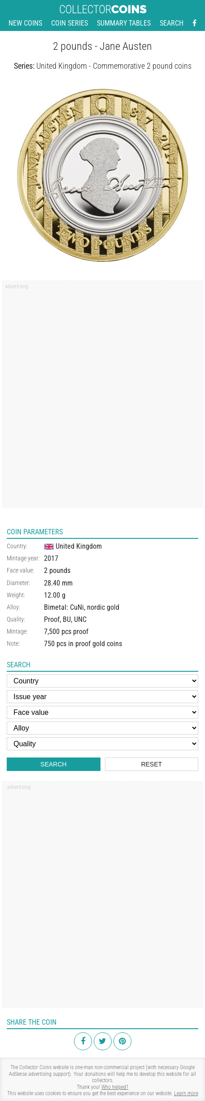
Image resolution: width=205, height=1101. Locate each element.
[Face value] (102, 712)
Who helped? (114, 1087)
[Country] (102, 680)
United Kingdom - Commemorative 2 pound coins (114, 65)
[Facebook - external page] (194, 23)
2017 (51, 558)
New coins (25, 23)
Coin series (69, 23)
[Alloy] (102, 728)
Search (171, 23)
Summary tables (124, 23)
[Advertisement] (102, 397)
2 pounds (57, 570)
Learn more (186, 1093)
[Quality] (102, 743)
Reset (151, 764)
